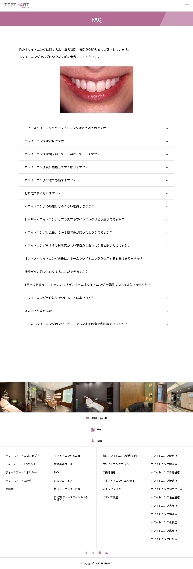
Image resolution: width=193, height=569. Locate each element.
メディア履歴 (110, 497)
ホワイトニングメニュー (68, 455)
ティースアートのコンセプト (23, 455)
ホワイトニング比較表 (67, 489)
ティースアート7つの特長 (21, 464)
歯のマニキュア (63, 480)
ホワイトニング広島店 (164, 530)
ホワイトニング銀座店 (164, 464)
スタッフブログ (111, 489)
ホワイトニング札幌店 (164, 522)
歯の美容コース (63, 464)
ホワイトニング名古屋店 (165, 497)
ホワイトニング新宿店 (164, 455)
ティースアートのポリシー (21, 472)
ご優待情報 (109, 472)
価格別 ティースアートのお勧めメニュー (71, 498)
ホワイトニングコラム (115, 464)
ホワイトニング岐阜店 (164, 539)
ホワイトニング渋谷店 (164, 480)
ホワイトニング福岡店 (164, 514)
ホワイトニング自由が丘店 (166, 489)
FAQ (56, 472)
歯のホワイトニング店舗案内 (119, 455)
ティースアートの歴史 (19, 480)
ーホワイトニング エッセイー (119, 480)
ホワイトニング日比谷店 (165, 472)
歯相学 (10, 489)
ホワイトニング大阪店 (164, 505)
